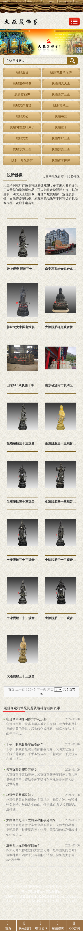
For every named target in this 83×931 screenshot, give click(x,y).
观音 (65, 194)
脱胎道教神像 (22, 83)
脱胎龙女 (22, 138)
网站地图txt (54, 891)
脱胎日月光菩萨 (22, 160)
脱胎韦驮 (61, 116)
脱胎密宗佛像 (61, 160)
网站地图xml (36, 891)
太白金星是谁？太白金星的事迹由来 (31, 820)
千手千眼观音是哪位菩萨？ (24, 744)
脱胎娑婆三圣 (61, 149)
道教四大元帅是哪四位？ (23, 845)
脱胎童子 (61, 127)
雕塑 (47, 185)
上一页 (20, 689)
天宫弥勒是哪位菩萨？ (21, 769)
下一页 (41, 689)
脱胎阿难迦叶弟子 (22, 127)
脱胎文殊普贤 (22, 105)
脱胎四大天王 (61, 83)
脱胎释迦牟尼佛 (61, 72)
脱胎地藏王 (61, 105)
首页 (11, 689)
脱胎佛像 (73, 176)
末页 (50, 689)
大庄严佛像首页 (53, 176)
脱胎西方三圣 (61, 94)
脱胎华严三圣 (61, 138)
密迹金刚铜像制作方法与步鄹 (26, 719)
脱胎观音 (22, 72)
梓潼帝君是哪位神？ (20, 795)
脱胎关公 (22, 116)
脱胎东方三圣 (22, 149)
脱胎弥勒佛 (22, 94)
